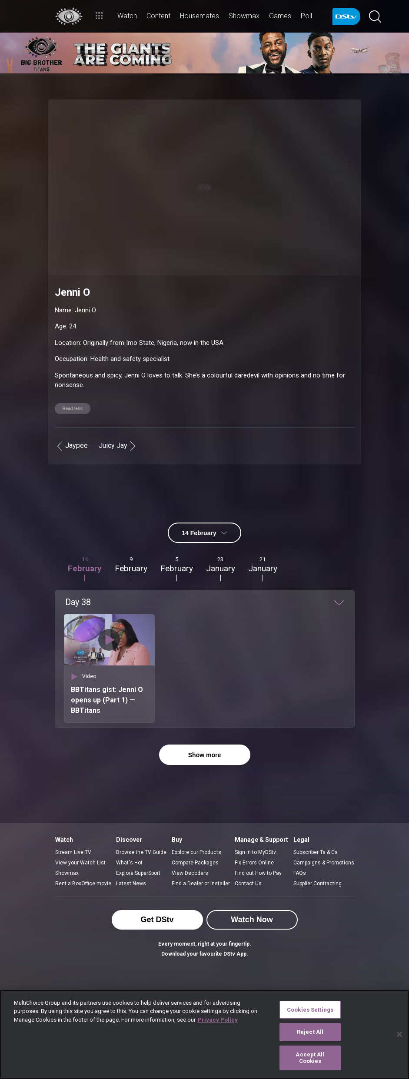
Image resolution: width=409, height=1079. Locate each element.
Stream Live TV (73, 828)
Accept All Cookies (310, 1058)
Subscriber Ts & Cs (315, 828)
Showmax (67, 849)
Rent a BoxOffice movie (83, 860)
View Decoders (190, 849)
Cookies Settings (310, 1009)
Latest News (131, 860)
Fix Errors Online (254, 839)
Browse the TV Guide (141, 828)
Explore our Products (196, 828)
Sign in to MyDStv (255, 828)
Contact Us (248, 860)
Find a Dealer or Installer (201, 860)
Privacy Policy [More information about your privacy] (218, 1019)
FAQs (299, 849)
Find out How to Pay (258, 849)
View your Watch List (80, 839)
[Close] (399, 1034)
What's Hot (129, 839)
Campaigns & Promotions (323, 839)
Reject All (310, 1032)
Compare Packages (195, 839)
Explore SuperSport (138, 849)
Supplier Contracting (317, 860)
